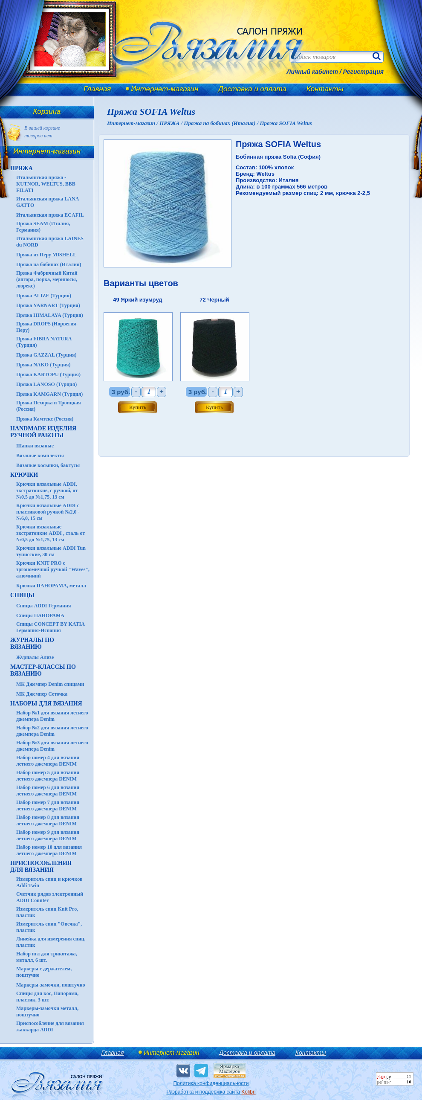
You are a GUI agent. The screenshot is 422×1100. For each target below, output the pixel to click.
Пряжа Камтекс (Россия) (44, 419)
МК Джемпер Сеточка (41, 694)
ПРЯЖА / (171, 123)
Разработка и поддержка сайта (210, 1092)
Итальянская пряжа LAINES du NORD (50, 241)
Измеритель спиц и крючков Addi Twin (49, 882)
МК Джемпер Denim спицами (50, 684)
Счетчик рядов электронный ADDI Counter (49, 897)
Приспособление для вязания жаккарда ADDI (50, 1026)
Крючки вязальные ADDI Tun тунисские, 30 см (51, 551)
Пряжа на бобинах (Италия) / (222, 123)
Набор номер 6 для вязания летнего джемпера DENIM (47, 790)
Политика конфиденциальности (211, 1083)
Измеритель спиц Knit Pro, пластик (47, 912)
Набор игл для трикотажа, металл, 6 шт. (46, 957)
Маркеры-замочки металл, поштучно (47, 1011)
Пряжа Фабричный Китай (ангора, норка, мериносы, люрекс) (47, 279)
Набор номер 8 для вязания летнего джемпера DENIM (47, 820)
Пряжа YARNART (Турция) (48, 305)
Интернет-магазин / (133, 123)
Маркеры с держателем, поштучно (44, 972)
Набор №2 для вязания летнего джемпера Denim (52, 731)
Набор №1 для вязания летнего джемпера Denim (52, 716)
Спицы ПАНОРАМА (40, 615)
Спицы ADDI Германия (43, 606)
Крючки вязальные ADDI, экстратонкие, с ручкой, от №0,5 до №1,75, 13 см (47, 490)
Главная (97, 89)
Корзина (47, 111)
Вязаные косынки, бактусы (48, 465)
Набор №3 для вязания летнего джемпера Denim (52, 746)
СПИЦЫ (22, 595)
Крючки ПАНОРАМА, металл (51, 586)
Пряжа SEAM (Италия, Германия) (43, 227)
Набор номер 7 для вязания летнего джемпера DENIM (47, 805)
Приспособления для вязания (41, 866)
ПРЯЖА (21, 168)
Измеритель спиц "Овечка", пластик (49, 927)
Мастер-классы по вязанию (43, 670)
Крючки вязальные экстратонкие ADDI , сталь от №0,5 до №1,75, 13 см (50, 533)
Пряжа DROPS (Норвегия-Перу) (47, 327)
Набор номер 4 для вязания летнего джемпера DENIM (47, 761)
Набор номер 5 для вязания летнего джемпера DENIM (47, 775)
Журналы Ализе (35, 657)
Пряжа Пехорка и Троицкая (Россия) (48, 406)
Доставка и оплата (252, 89)
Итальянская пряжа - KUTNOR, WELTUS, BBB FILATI (45, 183)
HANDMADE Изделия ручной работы (43, 431)
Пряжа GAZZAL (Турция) (46, 355)
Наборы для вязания (46, 703)
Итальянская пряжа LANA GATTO (47, 202)
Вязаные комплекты (40, 456)
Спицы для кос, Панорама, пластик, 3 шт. (47, 996)
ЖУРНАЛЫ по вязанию (32, 643)
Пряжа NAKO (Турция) (43, 365)
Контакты (325, 89)
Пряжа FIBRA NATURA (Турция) (44, 342)
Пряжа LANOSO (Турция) (46, 384)
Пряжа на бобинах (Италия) (48, 264)
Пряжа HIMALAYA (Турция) (49, 315)
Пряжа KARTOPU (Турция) (48, 374)
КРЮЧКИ (24, 475)
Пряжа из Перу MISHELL (46, 255)
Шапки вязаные (35, 446)
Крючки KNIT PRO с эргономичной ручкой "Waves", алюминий (53, 569)
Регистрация (363, 71)
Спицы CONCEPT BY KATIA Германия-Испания (50, 627)
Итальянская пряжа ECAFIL (50, 215)
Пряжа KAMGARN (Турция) (49, 394)
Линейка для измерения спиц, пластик (51, 942)
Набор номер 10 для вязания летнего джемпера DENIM (49, 850)
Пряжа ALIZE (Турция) (43, 296)
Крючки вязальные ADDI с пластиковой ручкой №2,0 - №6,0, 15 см (48, 511)
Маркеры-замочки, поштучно (50, 985)
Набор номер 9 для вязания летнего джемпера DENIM (47, 835)
